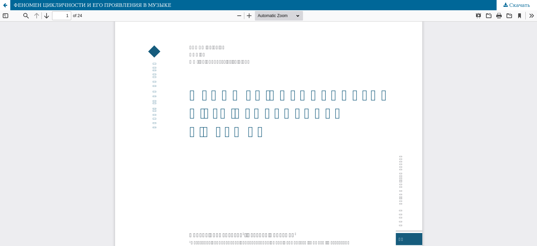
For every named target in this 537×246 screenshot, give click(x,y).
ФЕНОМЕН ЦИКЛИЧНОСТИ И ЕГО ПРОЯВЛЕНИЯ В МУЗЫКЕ (92, 5)
